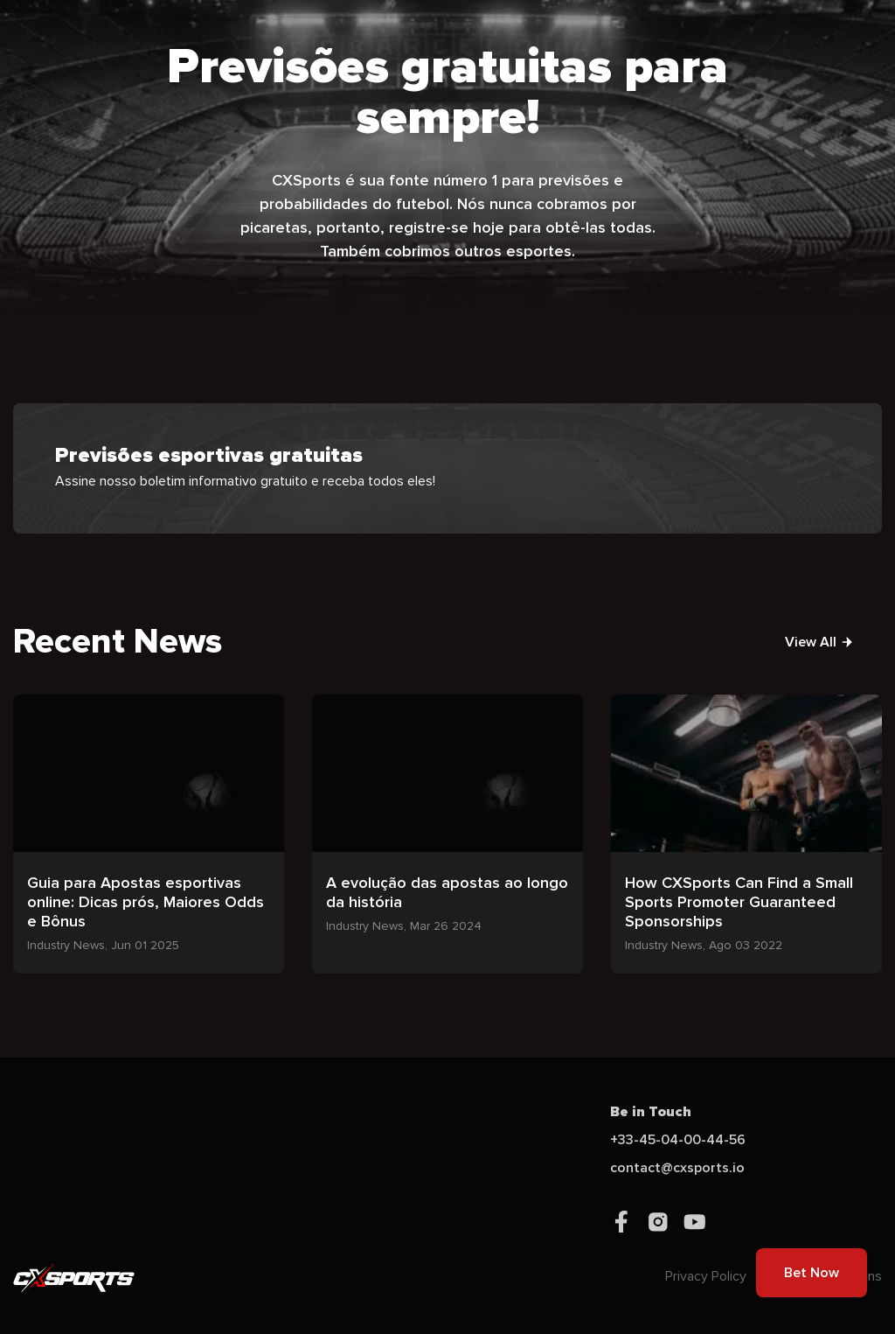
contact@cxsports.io (677, 1168)
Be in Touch (650, 1112)
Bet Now (811, 1273)
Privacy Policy (705, 1276)
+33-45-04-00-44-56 (678, 1140)
